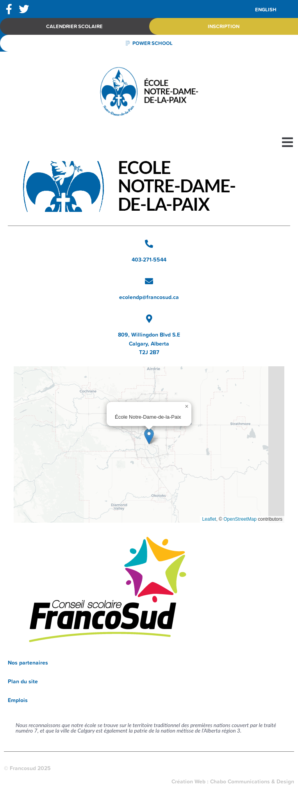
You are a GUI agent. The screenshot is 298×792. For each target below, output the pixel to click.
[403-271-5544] (149, 244)
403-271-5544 (149, 259)
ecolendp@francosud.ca (149, 297)
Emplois (18, 700)
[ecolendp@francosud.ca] (149, 281)
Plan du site (23, 681)
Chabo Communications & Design (252, 781)
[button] (287, 142)
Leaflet (209, 519)
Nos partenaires (28, 663)
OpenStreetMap (240, 519)
